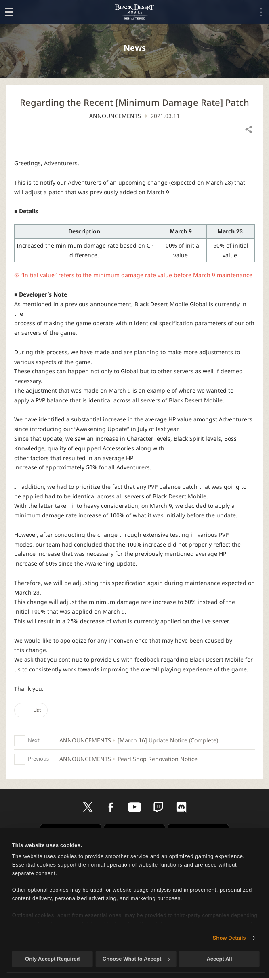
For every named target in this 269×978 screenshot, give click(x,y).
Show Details (229, 938)
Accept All (219, 959)
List (31, 710)
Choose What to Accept (136, 959)
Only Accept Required (52, 959)
